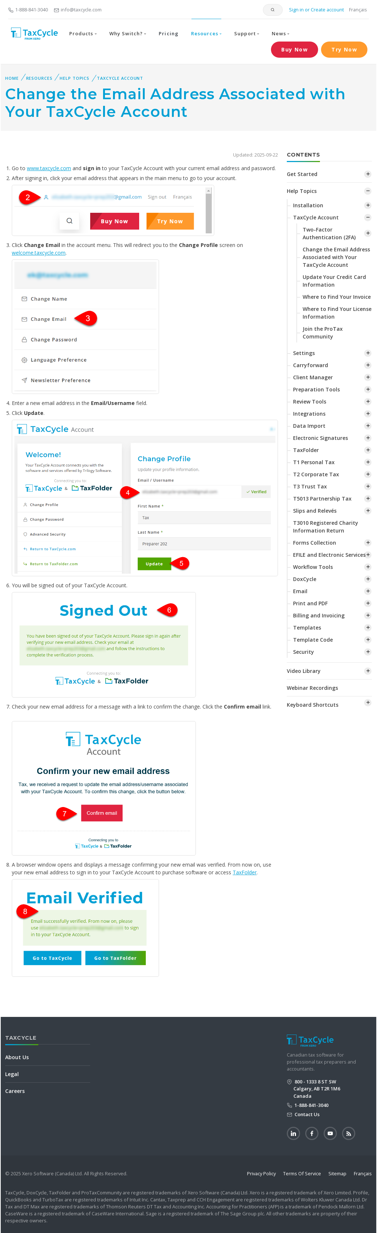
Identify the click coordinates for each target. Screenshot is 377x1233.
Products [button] (81, 33)
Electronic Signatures (320, 437)
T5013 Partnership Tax (322, 498)
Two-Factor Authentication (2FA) (329, 233)
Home (12, 78)
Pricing (168, 33)
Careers (15, 1090)
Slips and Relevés (315, 510)
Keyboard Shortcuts (312, 704)
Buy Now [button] (294, 49)
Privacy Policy (261, 1173)
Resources (39, 78)
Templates (307, 627)
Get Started (302, 174)
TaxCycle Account (120, 78)
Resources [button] (204, 33)
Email (300, 591)
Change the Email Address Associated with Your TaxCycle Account (336, 257)
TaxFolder (245, 872)
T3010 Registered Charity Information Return (325, 526)
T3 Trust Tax (310, 486)
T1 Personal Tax (314, 462)
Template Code (313, 639)
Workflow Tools (313, 566)
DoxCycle (304, 579)
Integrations (309, 413)
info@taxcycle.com (78, 9)
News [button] (279, 33)
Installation (308, 205)
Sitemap (337, 1173)
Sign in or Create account (316, 9)
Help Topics (74, 78)
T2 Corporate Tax (316, 474)
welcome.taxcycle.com (39, 252)
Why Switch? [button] (126, 33)
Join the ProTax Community (323, 332)
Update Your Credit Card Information (334, 280)
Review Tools (309, 401)
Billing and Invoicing (319, 615)
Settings (304, 353)
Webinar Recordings (312, 687)
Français (358, 9)
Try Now (344, 49)
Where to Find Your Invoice (337, 296)
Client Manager (313, 377)
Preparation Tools (316, 389)
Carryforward (310, 365)
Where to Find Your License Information (337, 312)
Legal (12, 1074)
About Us (17, 1057)
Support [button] (245, 33)
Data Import (309, 425)
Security (303, 651)
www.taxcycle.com (49, 168)
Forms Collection (314, 542)
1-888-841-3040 (28, 9)
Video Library (304, 670)
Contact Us (306, 1114)
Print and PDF (310, 603)
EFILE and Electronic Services (329, 554)
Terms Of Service (302, 1173)
